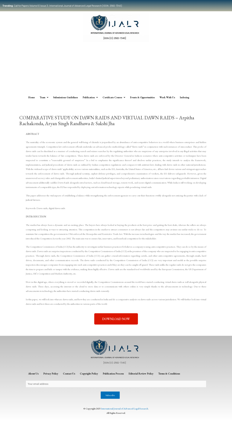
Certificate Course (114, 97)
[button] (116, 319)
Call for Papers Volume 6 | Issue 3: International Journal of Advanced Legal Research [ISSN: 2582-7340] (62, 5)
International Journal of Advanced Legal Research (124, 408)
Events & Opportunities (142, 97)
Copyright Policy (89, 373)
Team (44, 97)
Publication (90, 97)
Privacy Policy (50, 373)
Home (31, 97)
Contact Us (69, 373)
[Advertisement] (116, 69)
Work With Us (167, 97)
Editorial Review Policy (141, 373)
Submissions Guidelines (65, 97)
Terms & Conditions (169, 373)
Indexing (184, 97)
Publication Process (113, 373)
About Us (33, 373)
